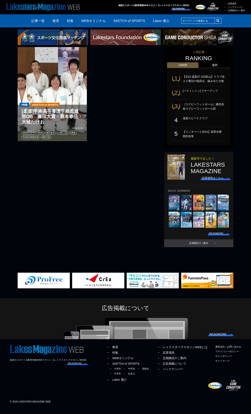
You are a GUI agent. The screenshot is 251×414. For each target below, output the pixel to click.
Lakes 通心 (161, 21)
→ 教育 (112, 353)
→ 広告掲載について (171, 370)
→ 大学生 (115, 380)
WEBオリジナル (93, 21)
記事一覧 (38, 21)
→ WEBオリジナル (120, 364)
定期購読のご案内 (198, 248)
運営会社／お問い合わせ (228, 353)
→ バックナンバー (233, 7)
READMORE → (180, 8)
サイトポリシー (223, 362)
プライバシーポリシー (227, 358)
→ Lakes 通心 (116, 386)
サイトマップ (222, 367)
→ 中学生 (129, 375)
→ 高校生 (143, 375)
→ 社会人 (129, 380)
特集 (70, 21)
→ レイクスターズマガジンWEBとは (182, 353)
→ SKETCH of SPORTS (122, 370)
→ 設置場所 (230, 3)
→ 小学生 (115, 375)
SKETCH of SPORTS (129, 21)
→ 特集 (112, 359)
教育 (56, 21)
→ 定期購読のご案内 (234, 10)
